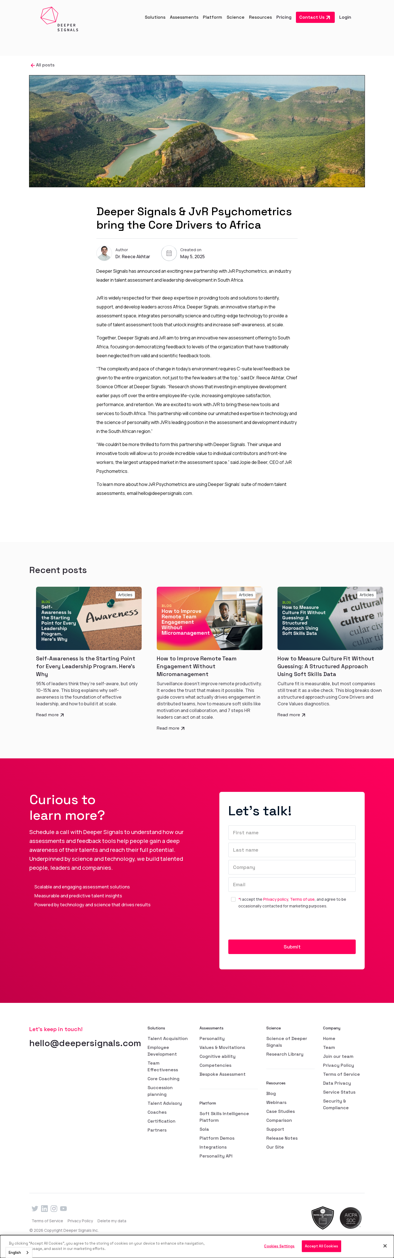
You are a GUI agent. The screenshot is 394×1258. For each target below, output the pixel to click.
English (15, 1252)
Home (329, 1038)
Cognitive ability (218, 1056)
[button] (155, 17)
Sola (204, 1129)
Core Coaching (163, 1079)
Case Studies (280, 1111)
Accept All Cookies (321, 1246)
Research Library (284, 1054)
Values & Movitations (222, 1047)
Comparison (279, 1120)
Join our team (338, 1056)
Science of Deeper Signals (286, 1042)
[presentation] (270, 926)
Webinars (276, 1102)
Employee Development (162, 1050)
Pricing (283, 17)
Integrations (213, 1147)
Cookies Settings (279, 1246)
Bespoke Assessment (223, 1074)
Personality (212, 1038)
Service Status (339, 1092)
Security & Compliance (336, 1104)
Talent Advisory (165, 1103)
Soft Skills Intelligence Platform (224, 1117)
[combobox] (19, 1252)
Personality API (216, 1156)
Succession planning (160, 1091)
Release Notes (282, 1138)
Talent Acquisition (168, 1038)
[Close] (385, 1246)
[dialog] (197, 1246)
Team (329, 1047)
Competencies (215, 1065)
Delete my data (112, 1220)
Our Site (275, 1147)
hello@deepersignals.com (85, 1043)
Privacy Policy (338, 1065)
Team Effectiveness (163, 1066)
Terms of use (302, 899)
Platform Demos (217, 1138)
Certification (161, 1121)
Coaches (157, 1112)
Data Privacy (337, 1083)
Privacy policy (275, 899)
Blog (271, 1093)
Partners (157, 1130)
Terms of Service (341, 1074)
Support (275, 1129)
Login (345, 17)
